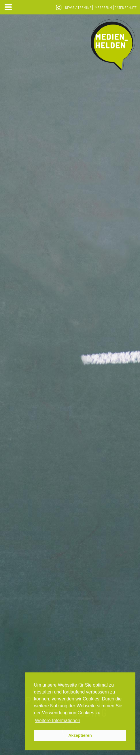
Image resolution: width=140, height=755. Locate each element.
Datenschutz (125, 7)
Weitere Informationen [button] (57, 720)
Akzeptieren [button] (80, 735)
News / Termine (78, 7)
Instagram (58, 7)
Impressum (103, 7)
